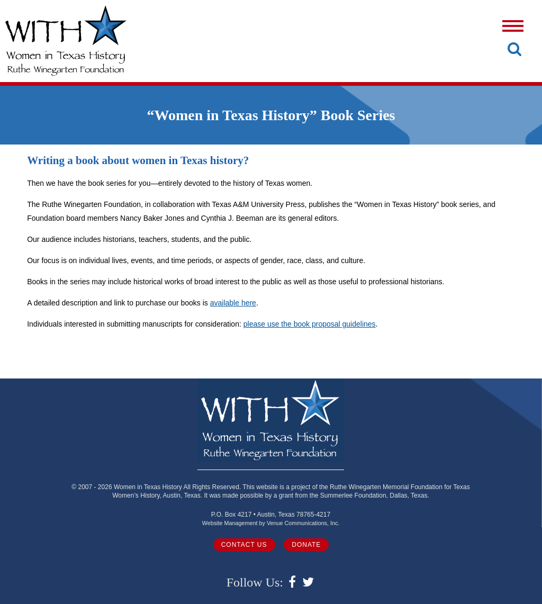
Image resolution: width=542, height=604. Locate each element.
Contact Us (244, 544)
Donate (306, 544)
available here (233, 303)
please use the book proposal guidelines (309, 324)
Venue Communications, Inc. (303, 523)
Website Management (230, 523)
